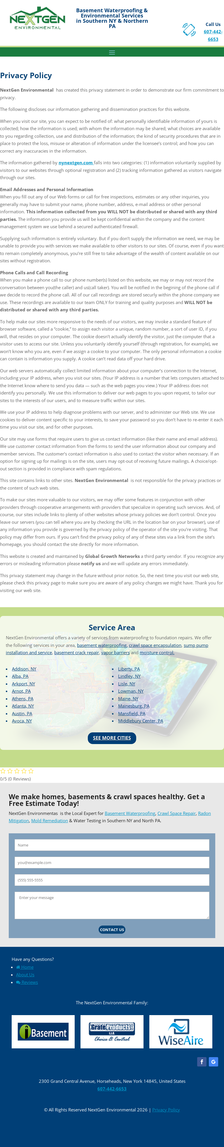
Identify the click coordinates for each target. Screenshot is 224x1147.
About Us (25, 974)
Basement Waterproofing (130, 813)
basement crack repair (76, 652)
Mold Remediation (49, 820)
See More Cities (112, 738)
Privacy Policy (166, 1110)
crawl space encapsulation (155, 645)
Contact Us (112, 929)
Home (25, 967)
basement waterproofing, (102, 645)
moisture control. (157, 652)
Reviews (27, 982)
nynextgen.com (76, 162)
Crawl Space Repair (177, 813)
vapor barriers (115, 652)
